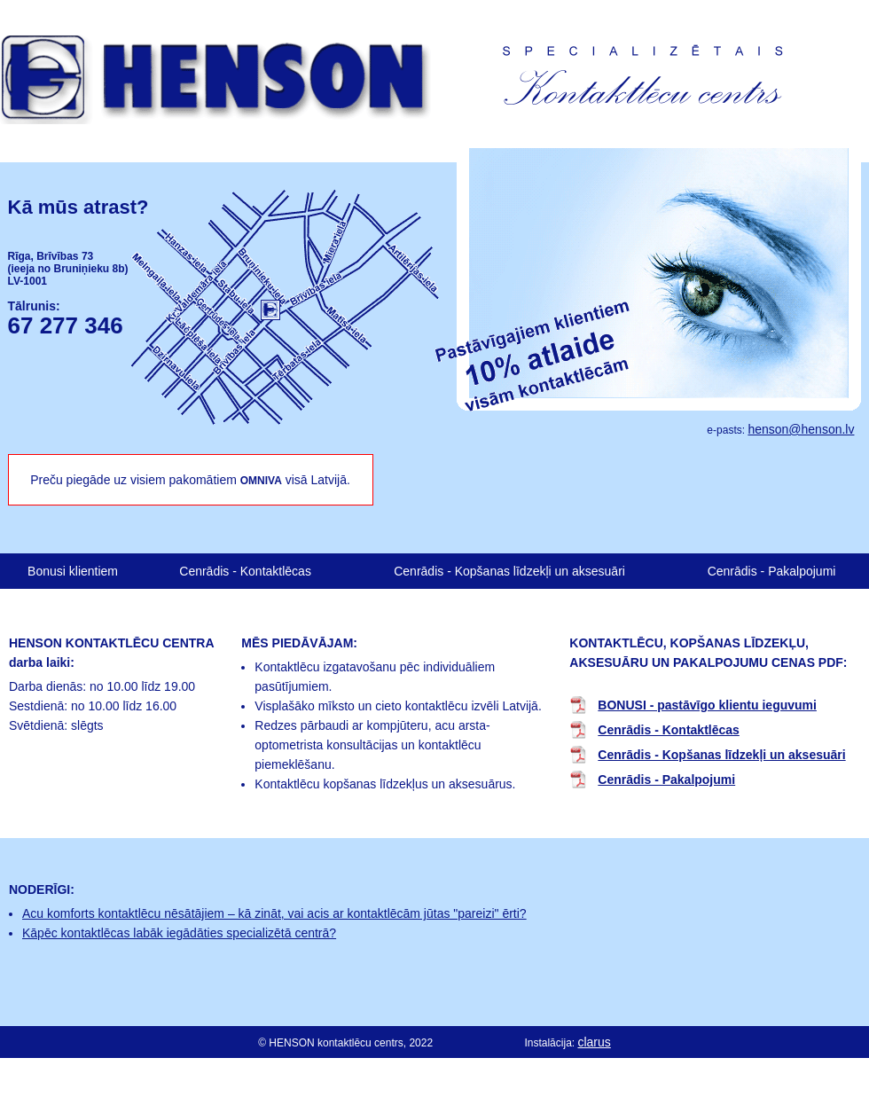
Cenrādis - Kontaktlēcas (245, 571)
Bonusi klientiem (72, 571)
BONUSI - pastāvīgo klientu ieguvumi (707, 705)
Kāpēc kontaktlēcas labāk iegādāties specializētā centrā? (179, 933)
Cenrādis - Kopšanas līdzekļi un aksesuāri (509, 571)
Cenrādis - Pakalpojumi (772, 571)
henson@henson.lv (801, 429)
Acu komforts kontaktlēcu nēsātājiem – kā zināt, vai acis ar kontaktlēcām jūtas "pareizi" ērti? (274, 913)
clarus (593, 1042)
